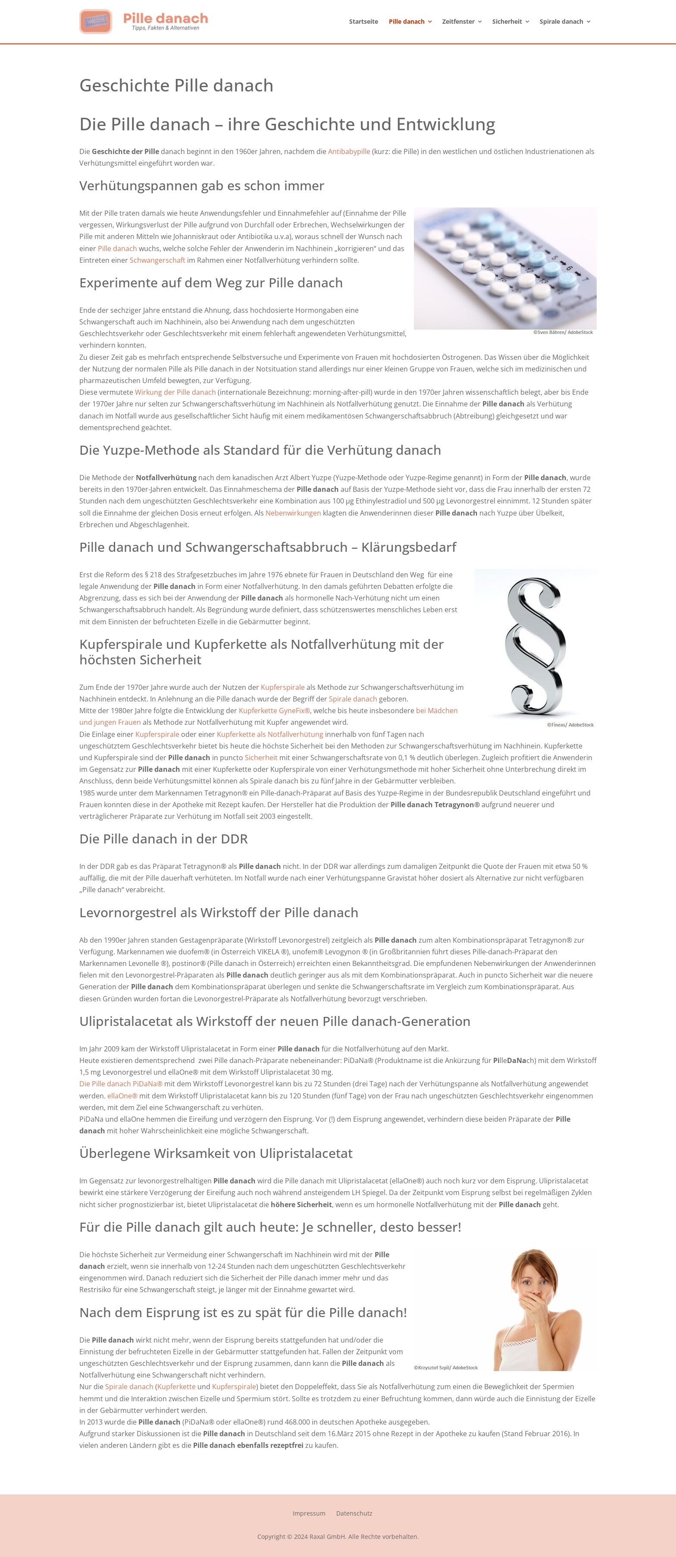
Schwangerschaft (157, 260)
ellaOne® (122, 1096)
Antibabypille (349, 151)
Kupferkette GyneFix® (274, 710)
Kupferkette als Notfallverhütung (271, 734)
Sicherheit (262, 757)
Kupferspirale (283, 687)
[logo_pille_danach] (144, 12)
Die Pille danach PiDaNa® (121, 1083)
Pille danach (116, 248)
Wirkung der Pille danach (175, 392)
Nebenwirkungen (294, 513)
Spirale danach (353, 699)
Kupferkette (176, 1386)
